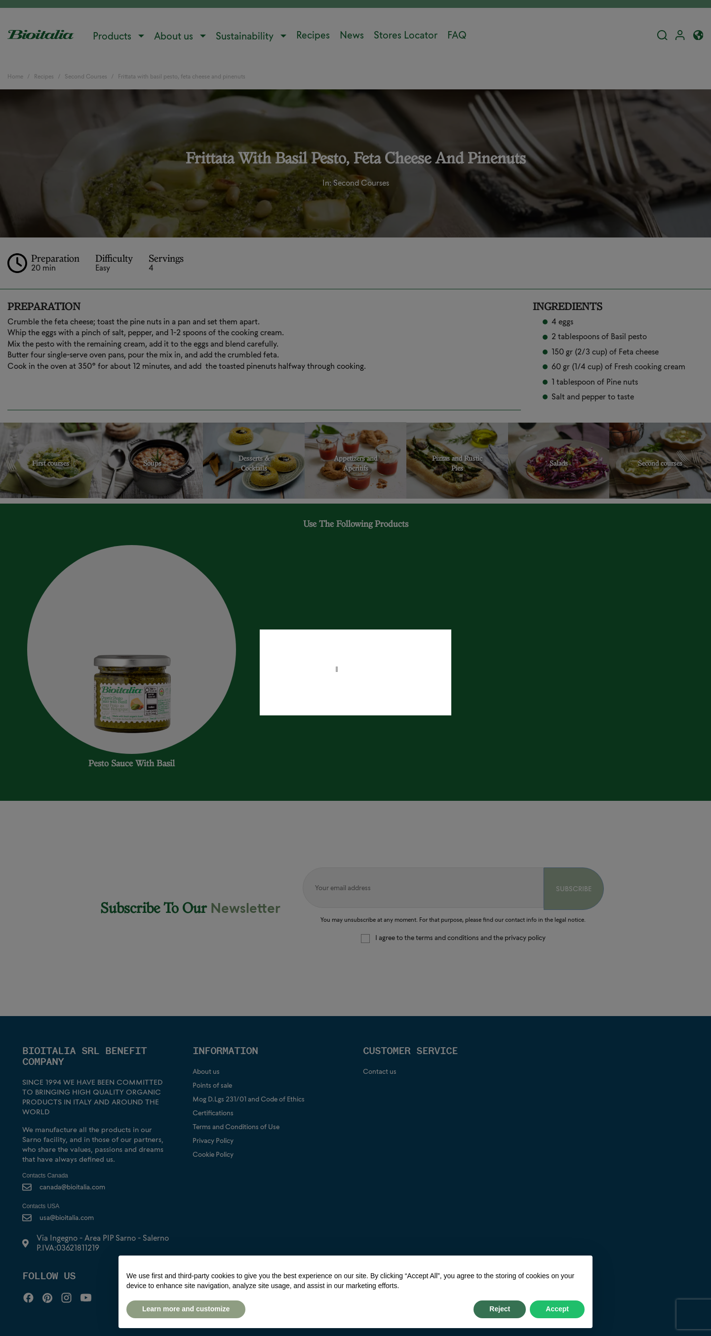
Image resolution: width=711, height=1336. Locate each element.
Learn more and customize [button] (186, 1309)
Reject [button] (499, 1309)
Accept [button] (557, 1309)
